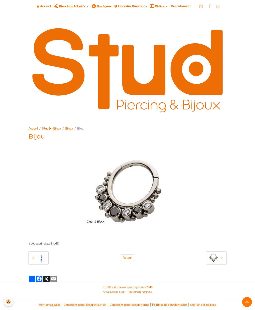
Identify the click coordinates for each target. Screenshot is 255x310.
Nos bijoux (101, 6)
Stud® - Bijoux (51, 128)
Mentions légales (49, 305)
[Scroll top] (247, 302)
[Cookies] (8, 301)
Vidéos (157, 6)
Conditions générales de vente (129, 305)
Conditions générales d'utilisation (85, 305)
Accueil (43, 6)
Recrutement (181, 6)
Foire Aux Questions (130, 6)
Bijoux (69, 128)
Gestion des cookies (203, 305)
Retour (127, 257)
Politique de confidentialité (169, 305)
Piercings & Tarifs (70, 6)
